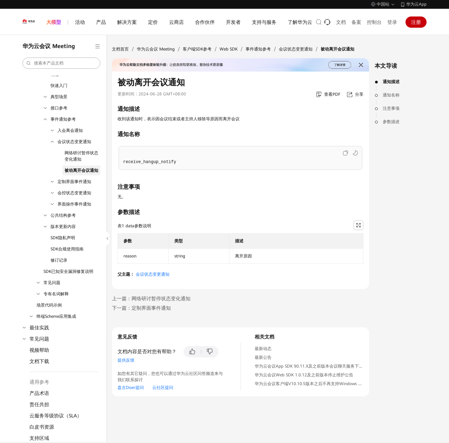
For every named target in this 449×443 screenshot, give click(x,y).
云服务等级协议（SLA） (55, 415)
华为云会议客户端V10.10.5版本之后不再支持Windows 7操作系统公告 (320, 383)
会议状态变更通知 (74, 141)
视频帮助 (39, 350)
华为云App (416, 4)
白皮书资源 (41, 427)
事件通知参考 (63, 119)
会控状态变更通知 (74, 192)
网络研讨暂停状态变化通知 (81, 156)
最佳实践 (39, 327)
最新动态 (263, 348)
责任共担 (39, 404)
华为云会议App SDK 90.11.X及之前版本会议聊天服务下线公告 (313, 366)
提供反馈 (126, 360)
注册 (416, 22)
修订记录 (59, 260)
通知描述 (391, 81)
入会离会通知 (70, 130)
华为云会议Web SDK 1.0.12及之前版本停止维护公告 (304, 374)
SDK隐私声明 (63, 237)
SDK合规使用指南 (67, 249)
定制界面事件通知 (74, 181)
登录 (392, 22)
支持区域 (39, 438)
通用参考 (39, 382)
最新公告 (263, 357)
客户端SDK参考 (197, 49)
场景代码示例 (49, 305)
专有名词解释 (56, 293)
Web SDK (228, 49)
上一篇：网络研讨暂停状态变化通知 (151, 298)
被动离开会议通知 (81, 170)
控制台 (374, 22)
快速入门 (59, 85)
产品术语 (39, 393)
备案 (356, 22)
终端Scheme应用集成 (56, 316)
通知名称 (391, 95)
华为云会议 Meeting (156, 49)
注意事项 (391, 108)
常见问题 (51, 282)
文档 (341, 22)
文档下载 (39, 361)
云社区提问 (162, 387)
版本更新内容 (63, 226)
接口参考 (59, 108)
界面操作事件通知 (74, 204)
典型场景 (59, 96)
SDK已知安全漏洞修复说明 (68, 271)
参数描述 (391, 121)
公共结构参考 (63, 215)
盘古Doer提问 (131, 387)
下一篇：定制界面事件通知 (141, 308)
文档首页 (120, 49)
